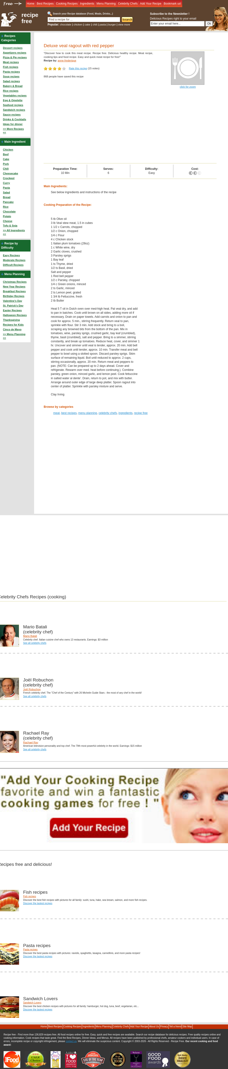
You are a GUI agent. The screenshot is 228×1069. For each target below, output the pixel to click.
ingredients (126, 413)
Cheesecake (10, 173)
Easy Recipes (11, 255)
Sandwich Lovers (32, 1002)
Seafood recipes (13, 105)
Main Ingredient (15, 141)
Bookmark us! (172, 3)
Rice (5, 206)
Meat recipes (11, 62)
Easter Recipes (12, 310)
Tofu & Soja (10, 225)
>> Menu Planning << (14, 336)
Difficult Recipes (13, 264)
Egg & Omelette (12, 100)
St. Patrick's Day (13, 305)
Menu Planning (106, 3)
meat (56, 413)
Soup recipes (11, 76)
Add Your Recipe (150, 3)
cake (87, 24)
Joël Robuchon (32, 689)
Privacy (164, 1026)
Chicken (8, 149)
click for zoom (188, 86)
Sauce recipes (12, 114)
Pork (6, 163)
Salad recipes (11, 81)
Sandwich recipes (14, 109)
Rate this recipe (78, 68)
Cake (6, 159)
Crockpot (8, 178)
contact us (71, 1041)
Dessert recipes (12, 47)
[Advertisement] (130, 127)
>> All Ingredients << (14, 232)
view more (124, 24)
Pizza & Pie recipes (15, 57)
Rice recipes (10, 90)
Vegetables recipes (14, 95)
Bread (6, 197)
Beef (6, 154)
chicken (77, 24)
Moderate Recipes (14, 260)
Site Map (187, 1026)
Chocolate (9, 211)
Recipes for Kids (13, 324)
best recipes (69, 413)
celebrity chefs (107, 413)
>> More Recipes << (13, 130)
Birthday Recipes (13, 296)
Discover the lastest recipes (37, 903)
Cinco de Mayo (12, 329)
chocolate (65, 24)
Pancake (8, 202)
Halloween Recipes (15, 315)
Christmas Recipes (14, 281)
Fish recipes (10, 67)
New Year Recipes (14, 286)
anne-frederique (67, 60)
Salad (6, 192)
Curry (6, 183)
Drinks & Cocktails (14, 119)
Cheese (7, 221)
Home (30, 3)
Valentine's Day (12, 300)
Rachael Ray (30, 742)
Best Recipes (45, 3)
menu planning (87, 413)
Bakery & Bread (12, 86)
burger (112, 24)
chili (95, 24)
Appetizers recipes (14, 52)
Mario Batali (30, 636)
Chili (6, 168)
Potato (7, 216)
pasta (102, 24)
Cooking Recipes (67, 3)
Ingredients (87, 3)
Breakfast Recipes (14, 291)
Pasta (6, 187)
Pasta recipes (11, 71)
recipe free (29, 18)
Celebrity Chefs (128, 3)
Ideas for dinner (13, 124)
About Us (154, 1026)
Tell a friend (175, 1026)
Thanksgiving (11, 319)
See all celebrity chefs (34, 643)
